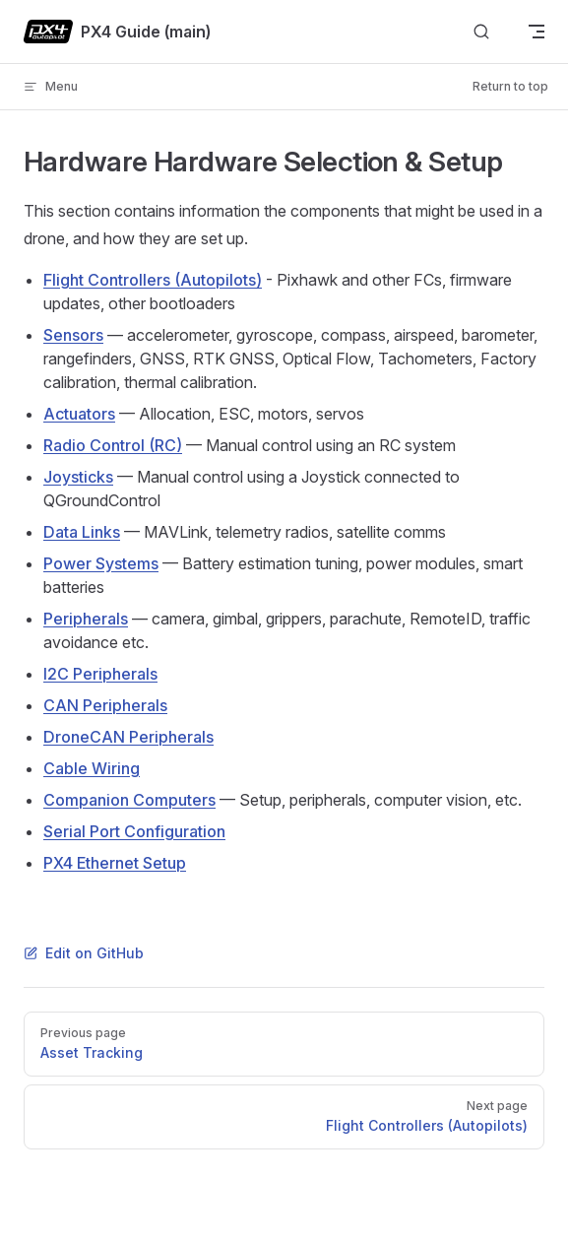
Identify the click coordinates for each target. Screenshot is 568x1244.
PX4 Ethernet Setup (114, 863)
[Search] (481, 32)
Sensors (73, 335)
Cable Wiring (91, 768)
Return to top (510, 86)
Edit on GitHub (84, 953)
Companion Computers (129, 800)
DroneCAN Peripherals (128, 737)
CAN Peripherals (105, 705)
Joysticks (78, 477)
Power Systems (100, 563)
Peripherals (85, 618)
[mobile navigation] (536, 31)
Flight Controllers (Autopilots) (152, 280)
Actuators (79, 414)
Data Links (81, 532)
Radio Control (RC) (112, 445)
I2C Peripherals (100, 674)
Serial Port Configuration (134, 831)
